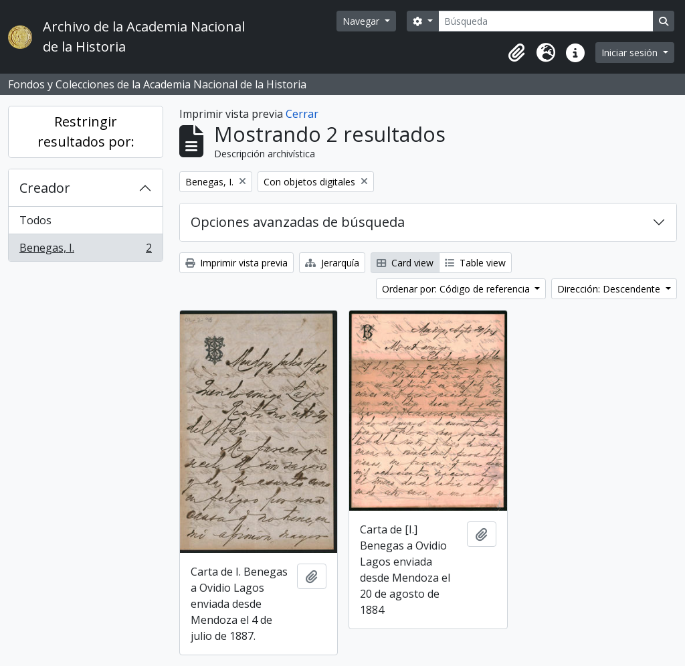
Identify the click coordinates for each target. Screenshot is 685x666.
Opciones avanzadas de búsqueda (298, 222)
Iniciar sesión (630, 52)
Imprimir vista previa (236, 262)
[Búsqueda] (546, 21)
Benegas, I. (85, 250)
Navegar (362, 21)
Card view (405, 262)
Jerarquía (332, 262)
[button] (516, 53)
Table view (475, 262)
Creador (44, 188)
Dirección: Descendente (610, 288)
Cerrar (302, 113)
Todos (35, 220)
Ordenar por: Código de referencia (457, 288)
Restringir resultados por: (85, 131)
